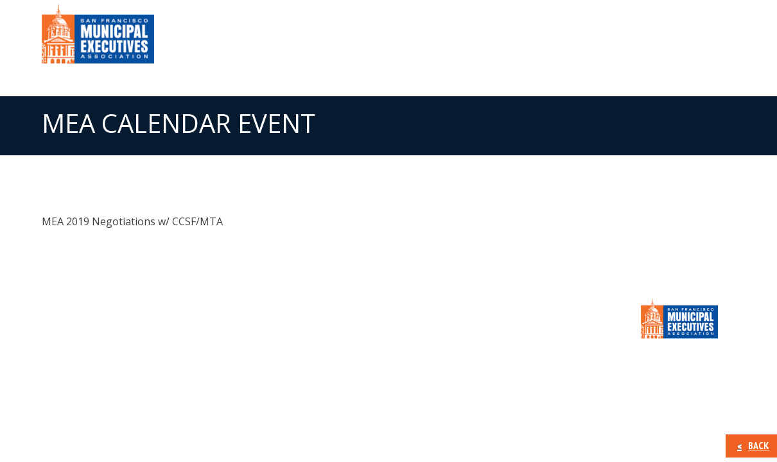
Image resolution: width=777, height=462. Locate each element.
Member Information (471, 38)
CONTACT (696, 38)
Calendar (626, 38)
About (375, 38)
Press (565, 38)
